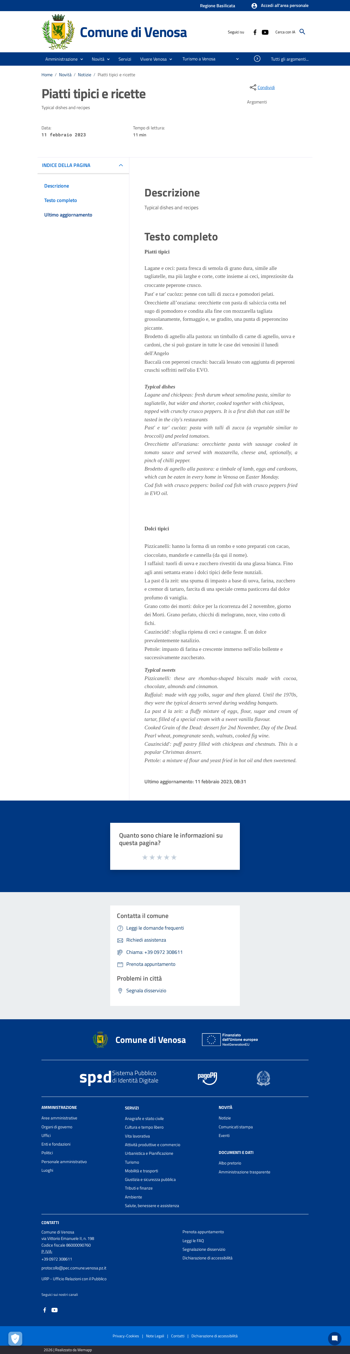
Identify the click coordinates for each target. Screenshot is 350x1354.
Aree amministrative (59, 1118)
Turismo (132, 1162)
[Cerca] (302, 32)
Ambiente (133, 1197)
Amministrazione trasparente (244, 1172)
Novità (65, 74)
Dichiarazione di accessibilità (208, 1258)
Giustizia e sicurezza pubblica (150, 1179)
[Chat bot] (335, 1339)
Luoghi (47, 1170)
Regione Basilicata (217, 5)
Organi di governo (56, 1127)
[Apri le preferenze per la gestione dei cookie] (15, 1339)
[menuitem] (196, 59)
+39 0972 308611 (56, 1259)
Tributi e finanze (139, 1188)
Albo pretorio (230, 1163)
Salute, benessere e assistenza (152, 1205)
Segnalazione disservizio (204, 1249)
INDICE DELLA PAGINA (66, 165)
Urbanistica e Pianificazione (149, 1153)
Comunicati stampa (236, 1127)
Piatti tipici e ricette (116, 74)
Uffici (46, 1135)
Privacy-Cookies (126, 1336)
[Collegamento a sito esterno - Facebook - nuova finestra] (255, 31)
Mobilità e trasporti (141, 1171)
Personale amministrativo (64, 1161)
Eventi (224, 1135)
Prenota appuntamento (203, 1232)
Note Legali (155, 1336)
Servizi (132, 1108)
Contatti (50, 1222)
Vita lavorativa (137, 1136)
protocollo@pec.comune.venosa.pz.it (73, 1268)
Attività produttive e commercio (152, 1144)
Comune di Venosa (133, 32)
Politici (47, 1152)
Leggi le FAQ (193, 1240)
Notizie (84, 74)
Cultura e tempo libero (144, 1127)
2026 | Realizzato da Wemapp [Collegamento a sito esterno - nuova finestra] (68, 1350)
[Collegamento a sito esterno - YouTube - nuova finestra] (265, 31)
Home (47, 74)
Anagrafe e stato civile (144, 1118)
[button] (280, 6)
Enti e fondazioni (55, 1144)
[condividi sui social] (262, 87)
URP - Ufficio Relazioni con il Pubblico (74, 1279)
